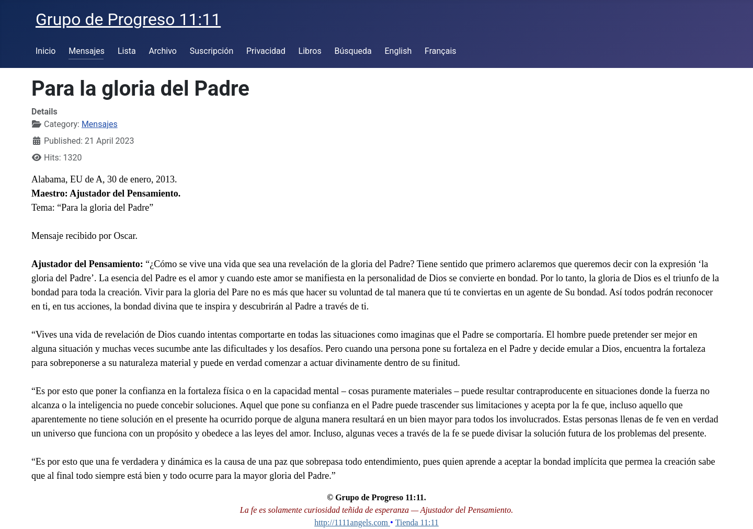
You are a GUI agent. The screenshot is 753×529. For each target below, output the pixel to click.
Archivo (163, 51)
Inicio (45, 51)
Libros (310, 51)
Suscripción (211, 51)
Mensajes (87, 51)
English (398, 51)
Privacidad (266, 51)
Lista (127, 51)
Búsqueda (353, 51)
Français (441, 51)
